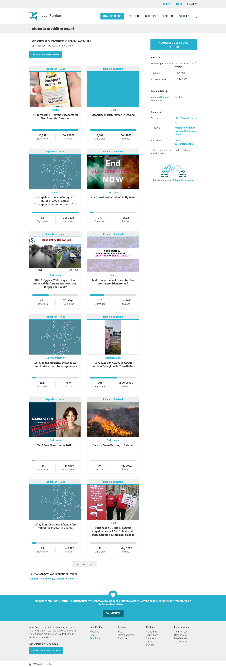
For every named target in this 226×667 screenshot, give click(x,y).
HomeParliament (126, 635)
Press (93, 635)
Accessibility (180, 641)
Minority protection (55, 357)
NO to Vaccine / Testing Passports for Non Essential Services (55, 116)
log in (179, 3)
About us (168, 16)
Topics (149, 641)
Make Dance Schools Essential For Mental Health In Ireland (113, 281)
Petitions (135, 16)
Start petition (112, 16)
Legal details (180, 638)
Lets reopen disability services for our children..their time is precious (55, 364)
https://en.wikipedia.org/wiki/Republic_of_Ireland (185, 131)
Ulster (71, 578)
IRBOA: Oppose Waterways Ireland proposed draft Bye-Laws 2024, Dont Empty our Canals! (55, 283)
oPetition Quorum (159, 97)
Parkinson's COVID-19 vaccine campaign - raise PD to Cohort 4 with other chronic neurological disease (113, 531)
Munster (60, 578)
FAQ (120, 631)
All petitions (152, 635)
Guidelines (151, 16)
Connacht (34, 578)
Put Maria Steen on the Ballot (55, 445)
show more (84, 564)
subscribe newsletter (46, 650)
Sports (55, 192)
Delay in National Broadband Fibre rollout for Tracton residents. (55, 526)
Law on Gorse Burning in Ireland (113, 445)
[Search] (195, 16)
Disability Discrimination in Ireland (113, 115)
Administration (113, 357)
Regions (150, 645)
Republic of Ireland (55, 69)
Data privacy (180, 635)
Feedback (95, 638)
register (167, 3)
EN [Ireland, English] (190, 3)
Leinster (47, 578)
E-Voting (122, 638)
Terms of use (180, 631)
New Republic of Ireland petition (173, 44)
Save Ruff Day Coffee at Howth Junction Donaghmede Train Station (113, 364)
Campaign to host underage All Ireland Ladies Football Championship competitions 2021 (55, 201)
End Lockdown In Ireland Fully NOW (113, 197)
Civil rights (113, 192)
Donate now (113, 613)
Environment (113, 440)
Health (55, 110)
